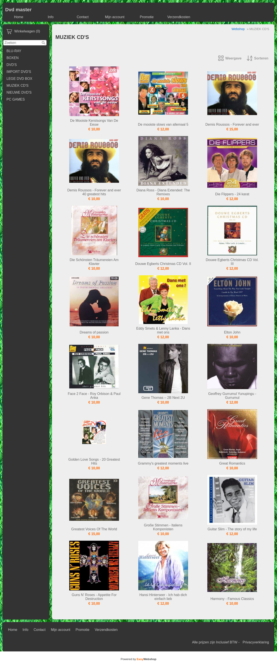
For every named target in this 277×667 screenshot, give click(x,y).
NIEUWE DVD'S (19, 92)
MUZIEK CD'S (17, 85)
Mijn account (114, 17)
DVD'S (11, 65)
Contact (83, 17)
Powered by (138, 659)
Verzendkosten (178, 17)
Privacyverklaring (256, 642)
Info (51, 17)
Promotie (147, 17)
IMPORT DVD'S (18, 72)
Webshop (238, 29)
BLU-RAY (13, 51)
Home (18, 17)
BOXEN (12, 58)
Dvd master (18, 9)
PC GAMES (15, 99)
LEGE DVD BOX (19, 78)
